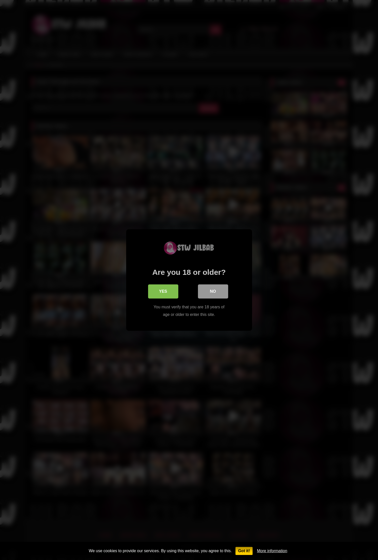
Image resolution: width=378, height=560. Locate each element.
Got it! (244, 551)
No (213, 291)
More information (272, 551)
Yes (163, 291)
